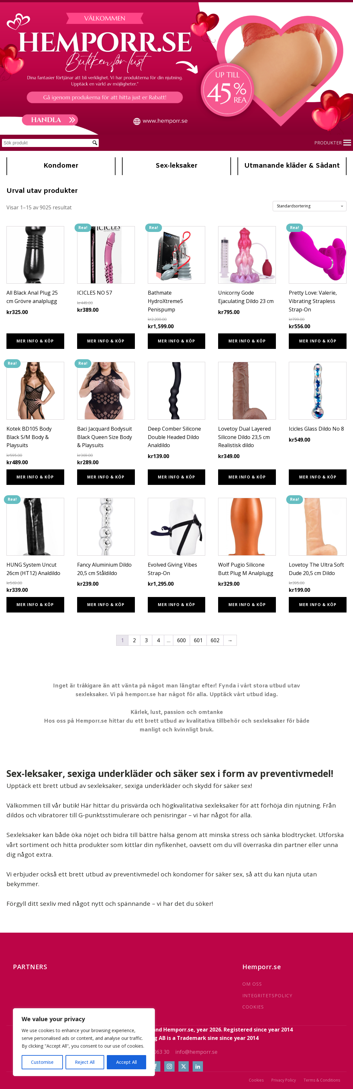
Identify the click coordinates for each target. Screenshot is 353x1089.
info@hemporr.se (196, 1051)
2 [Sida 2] (134, 640)
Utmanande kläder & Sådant (292, 166)
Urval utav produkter (42, 191)
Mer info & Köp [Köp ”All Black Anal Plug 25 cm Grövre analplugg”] (35, 341)
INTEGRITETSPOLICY (267, 995)
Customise (42, 1062)
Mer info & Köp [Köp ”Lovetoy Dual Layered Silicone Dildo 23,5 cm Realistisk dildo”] (247, 477)
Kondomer (61, 166)
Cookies (256, 1080)
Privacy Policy (283, 1080)
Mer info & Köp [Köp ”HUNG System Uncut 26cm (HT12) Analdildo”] (35, 604)
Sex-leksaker (176, 166)
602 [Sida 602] (215, 640)
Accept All (126, 1062)
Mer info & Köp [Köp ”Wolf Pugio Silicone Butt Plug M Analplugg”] (247, 604)
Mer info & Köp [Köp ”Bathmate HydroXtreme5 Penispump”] (176, 341)
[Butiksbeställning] (310, 206)
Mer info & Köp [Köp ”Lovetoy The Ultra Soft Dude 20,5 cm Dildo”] (318, 604)
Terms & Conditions (322, 1080)
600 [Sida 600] (181, 640)
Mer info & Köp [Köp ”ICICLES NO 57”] (106, 341)
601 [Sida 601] (198, 640)
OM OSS (252, 983)
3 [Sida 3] (146, 640)
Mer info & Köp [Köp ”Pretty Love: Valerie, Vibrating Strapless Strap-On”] (318, 341)
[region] (84, 1042)
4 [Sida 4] (158, 640)
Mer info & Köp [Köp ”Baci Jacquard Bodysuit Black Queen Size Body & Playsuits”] (106, 477)
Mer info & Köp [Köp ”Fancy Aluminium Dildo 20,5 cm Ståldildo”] (106, 604)
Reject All (85, 1062)
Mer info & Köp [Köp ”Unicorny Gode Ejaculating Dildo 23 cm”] (247, 341)
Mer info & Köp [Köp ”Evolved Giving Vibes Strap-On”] (176, 604)
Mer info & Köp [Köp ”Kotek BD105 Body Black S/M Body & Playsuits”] (35, 477)
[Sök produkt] (50, 143)
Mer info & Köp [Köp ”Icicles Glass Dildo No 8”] (318, 477)
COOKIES (253, 1006)
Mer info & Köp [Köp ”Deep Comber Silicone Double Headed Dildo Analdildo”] (176, 477)
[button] (328, 143)
